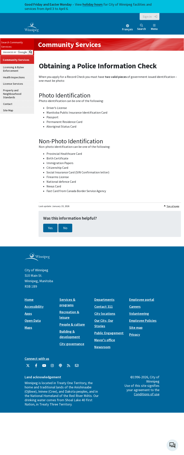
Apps (28, 313)
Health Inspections (14, 77)
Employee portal (141, 299)
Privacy (134, 334)
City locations (104, 313)
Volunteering (139, 313)
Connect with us (37, 358)
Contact (7, 104)
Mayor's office (104, 340)
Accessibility (34, 306)
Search (141, 27)
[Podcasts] (60, 367)
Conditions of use (146, 394)
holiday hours (93, 4)
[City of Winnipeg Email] (76, 367)
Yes (50, 228)
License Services (13, 83)
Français (127, 29)
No (65, 228)
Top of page (173, 206)
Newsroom (102, 347)
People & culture (72, 324)
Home (29, 299)
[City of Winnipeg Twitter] (28, 367)
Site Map (8, 110)
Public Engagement (109, 333)
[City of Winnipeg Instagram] (52, 367)
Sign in (147, 16)
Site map (136, 327)
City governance (71, 344)
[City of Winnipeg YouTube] (44, 367)
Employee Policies (142, 320)
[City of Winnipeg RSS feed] (68, 367)
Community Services (16, 60)
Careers (135, 306)
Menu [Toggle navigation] (154, 27)
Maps (28, 327)
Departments (104, 299)
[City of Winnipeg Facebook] (36, 367)
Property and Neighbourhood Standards (12, 94)
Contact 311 (103, 306)
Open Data (33, 320)
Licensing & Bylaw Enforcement (13, 68)
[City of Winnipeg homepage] (37, 260)
